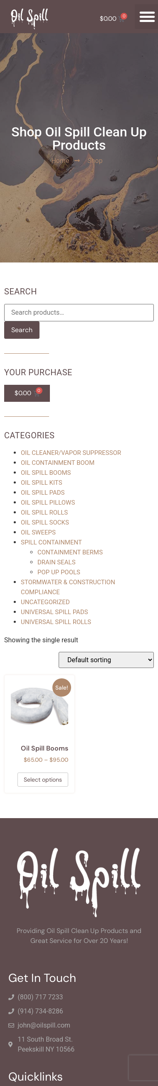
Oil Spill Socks (45, 522)
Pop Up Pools (58, 572)
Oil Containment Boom (57, 462)
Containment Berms (70, 552)
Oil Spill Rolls (44, 512)
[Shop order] (106, 660)
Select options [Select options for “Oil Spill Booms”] (43, 779)
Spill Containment (51, 542)
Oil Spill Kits (41, 482)
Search (21, 330)
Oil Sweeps (38, 532)
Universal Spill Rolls (56, 622)
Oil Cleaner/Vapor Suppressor (71, 453)
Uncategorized (45, 602)
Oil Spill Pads (43, 492)
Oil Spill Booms (46, 472)
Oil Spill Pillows (48, 502)
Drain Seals (56, 562)
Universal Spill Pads (54, 612)
